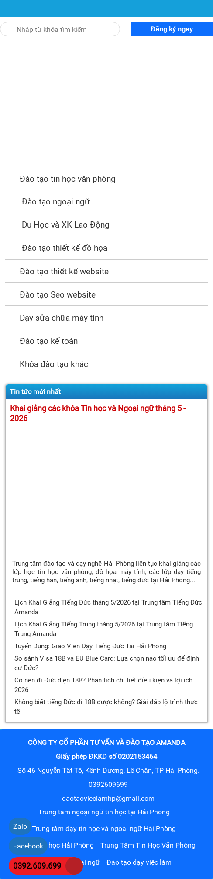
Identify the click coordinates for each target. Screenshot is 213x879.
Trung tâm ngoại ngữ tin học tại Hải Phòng (104, 812)
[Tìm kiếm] (5, 24)
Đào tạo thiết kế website (57, 271)
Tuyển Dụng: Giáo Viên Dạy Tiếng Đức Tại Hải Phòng (90, 646)
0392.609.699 (37, 865)
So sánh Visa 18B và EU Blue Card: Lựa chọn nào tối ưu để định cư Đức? (106, 663)
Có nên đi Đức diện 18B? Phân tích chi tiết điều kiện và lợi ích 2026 (103, 685)
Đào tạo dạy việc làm (139, 862)
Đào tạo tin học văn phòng (60, 178)
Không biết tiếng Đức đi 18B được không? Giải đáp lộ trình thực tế (106, 707)
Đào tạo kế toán (41, 341)
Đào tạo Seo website (50, 294)
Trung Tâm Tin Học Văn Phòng (148, 845)
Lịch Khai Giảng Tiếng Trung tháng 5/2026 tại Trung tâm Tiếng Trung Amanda (103, 629)
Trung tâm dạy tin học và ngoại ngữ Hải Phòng (104, 828)
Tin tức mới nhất (35, 392)
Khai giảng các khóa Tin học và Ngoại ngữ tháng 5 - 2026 (98, 413)
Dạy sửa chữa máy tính (54, 317)
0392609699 (108, 784)
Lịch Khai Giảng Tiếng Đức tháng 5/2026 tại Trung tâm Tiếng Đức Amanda (108, 607)
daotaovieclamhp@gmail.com (108, 798)
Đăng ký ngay (172, 29)
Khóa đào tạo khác (46, 364)
